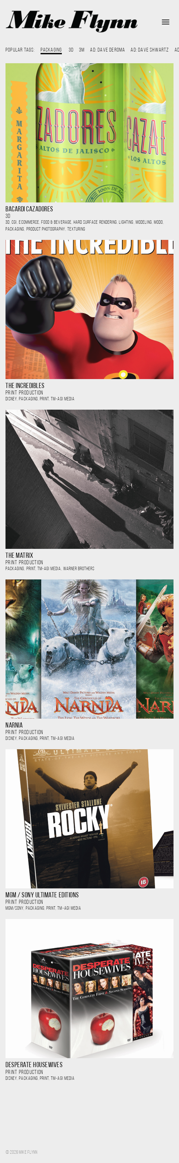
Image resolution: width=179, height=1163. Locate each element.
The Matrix (19, 556)
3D (71, 50)
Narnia (14, 725)
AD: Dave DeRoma (107, 50)
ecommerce (29, 222)
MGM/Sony (14, 908)
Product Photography (45, 229)
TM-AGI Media (63, 399)
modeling (144, 222)
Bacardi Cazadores (29, 209)
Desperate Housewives (34, 1065)
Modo (158, 222)
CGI (14, 222)
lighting (126, 222)
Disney (11, 399)
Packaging (14, 229)
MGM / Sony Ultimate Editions (42, 895)
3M (82, 50)
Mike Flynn (71, 22)
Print (44, 399)
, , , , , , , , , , (84, 226)
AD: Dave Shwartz (150, 50)
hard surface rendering (95, 222)
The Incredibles (25, 386)
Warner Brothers (79, 569)
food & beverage (56, 222)
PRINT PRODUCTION (24, 393)
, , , (40, 399)
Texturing (76, 229)
